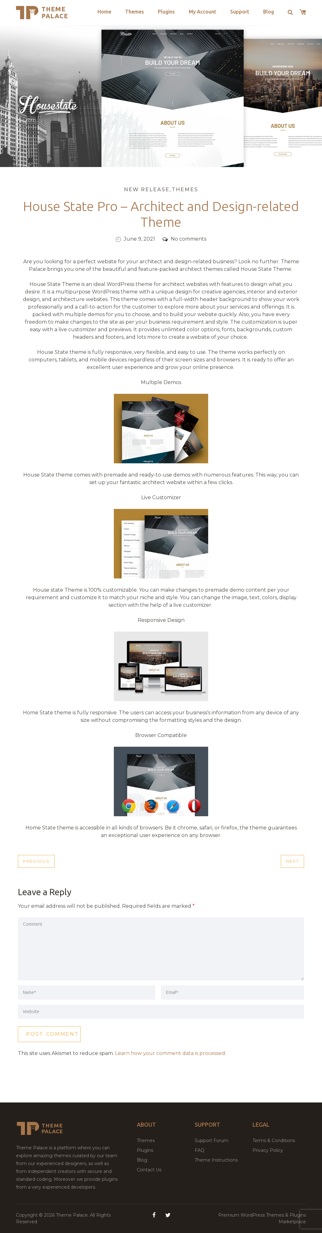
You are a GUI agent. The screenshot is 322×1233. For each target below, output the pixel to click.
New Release (146, 189)
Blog (268, 11)
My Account (202, 11)
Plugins (166, 11)
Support (239, 11)
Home (104, 11)
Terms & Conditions (274, 1140)
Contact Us (149, 1170)
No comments (184, 239)
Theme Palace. (73, 1215)
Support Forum (211, 1140)
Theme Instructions (216, 1160)
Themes (134, 11)
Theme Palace (55, 12)
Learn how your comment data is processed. (170, 1053)
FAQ (199, 1150)
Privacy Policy (268, 1150)
